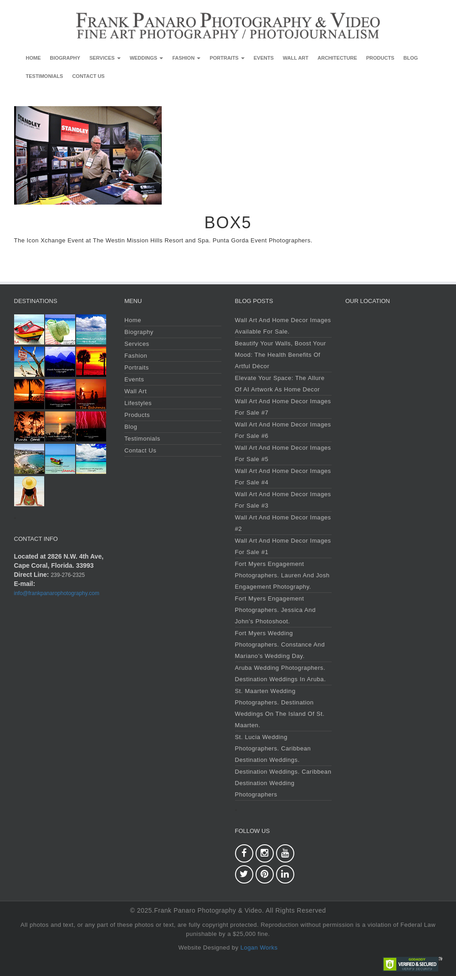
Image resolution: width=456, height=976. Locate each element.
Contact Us (88, 76)
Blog (411, 58)
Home (33, 58)
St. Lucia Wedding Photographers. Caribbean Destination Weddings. (273, 748)
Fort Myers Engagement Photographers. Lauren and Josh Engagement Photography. (282, 575)
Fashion (186, 58)
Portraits (227, 58)
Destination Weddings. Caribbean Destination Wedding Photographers (283, 783)
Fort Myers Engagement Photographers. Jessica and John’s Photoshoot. (275, 610)
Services (105, 58)
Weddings (147, 58)
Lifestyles (138, 403)
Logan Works (259, 947)
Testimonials (44, 76)
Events (264, 58)
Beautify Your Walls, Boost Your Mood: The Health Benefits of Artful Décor (280, 355)
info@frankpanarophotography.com (56, 593)
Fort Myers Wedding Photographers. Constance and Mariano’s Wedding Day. (280, 644)
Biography (65, 58)
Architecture (337, 58)
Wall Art (295, 58)
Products (380, 58)
